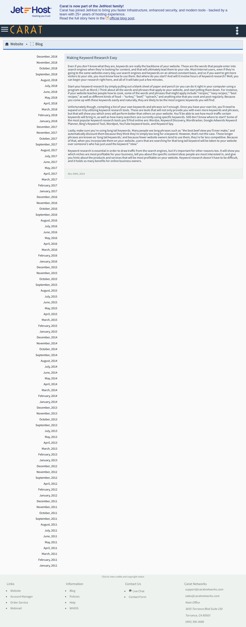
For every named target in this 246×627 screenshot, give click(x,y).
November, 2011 (47, 507)
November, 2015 (47, 273)
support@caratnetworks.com (204, 589)
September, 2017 (46, 144)
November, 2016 (47, 203)
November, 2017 (47, 132)
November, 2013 (47, 413)
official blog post (120, 18)
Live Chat (136, 591)
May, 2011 (51, 542)
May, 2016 (51, 238)
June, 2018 (50, 92)
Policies (75, 596)
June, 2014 (50, 372)
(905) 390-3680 (194, 622)
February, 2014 (47, 396)
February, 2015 (47, 326)
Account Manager (21, 596)
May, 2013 (51, 437)
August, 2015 (49, 290)
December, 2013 (47, 407)
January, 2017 (48, 191)
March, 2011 (49, 554)
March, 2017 (49, 179)
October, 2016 (48, 208)
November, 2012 (47, 472)
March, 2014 (49, 390)
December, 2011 (47, 501)
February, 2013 (47, 454)
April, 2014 (50, 384)
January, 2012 (48, 495)
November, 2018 (47, 62)
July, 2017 (51, 156)
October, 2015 (48, 279)
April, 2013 (50, 442)
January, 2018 (48, 121)
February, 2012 (47, 489)
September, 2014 (46, 355)
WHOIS (74, 608)
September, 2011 (46, 519)
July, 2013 (51, 431)
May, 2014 (51, 378)
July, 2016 (51, 226)
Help (73, 602)
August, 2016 (49, 220)
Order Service (19, 602)
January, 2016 (48, 261)
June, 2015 (50, 302)
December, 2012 (47, 466)
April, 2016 (50, 244)
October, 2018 (48, 68)
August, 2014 (49, 361)
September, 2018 (46, 74)
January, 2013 (48, 460)
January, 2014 (48, 402)
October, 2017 (48, 138)
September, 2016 (46, 214)
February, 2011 (47, 560)
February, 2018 (47, 115)
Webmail (16, 608)
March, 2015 (49, 320)
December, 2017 (47, 127)
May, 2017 (51, 168)
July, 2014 (51, 366)
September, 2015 (46, 285)
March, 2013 (49, 448)
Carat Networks (195, 584)
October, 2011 (48, 513)
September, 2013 (46, 425)
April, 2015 (50, 314)
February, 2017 (47, 185)
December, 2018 (47, 56)
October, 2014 (48, 349)
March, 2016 (49, 249)
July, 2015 (51, 296)
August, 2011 (49, 524)
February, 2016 (47, 255)
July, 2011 (51, 530)
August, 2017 (49, 150)
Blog (36, 44)
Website (14, 44)
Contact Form (137, 597)
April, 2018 (50, 103)
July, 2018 (51, 86)
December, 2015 (47, 267)
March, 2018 (49, 109)
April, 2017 (50, 173)
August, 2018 (49, 80)
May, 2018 (51, 97)
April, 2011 (50, 548)
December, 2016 (47, 197)
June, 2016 (50, 232)
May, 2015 (51, 308)
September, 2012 (46, 477)
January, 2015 (48, 331)
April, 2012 (50, 483)
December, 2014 (47, 337)
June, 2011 (50, 536)
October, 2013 (48, 419)
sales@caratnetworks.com (202, 596)
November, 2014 (47, 343)
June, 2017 (50, 162)
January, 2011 (48, 565)
